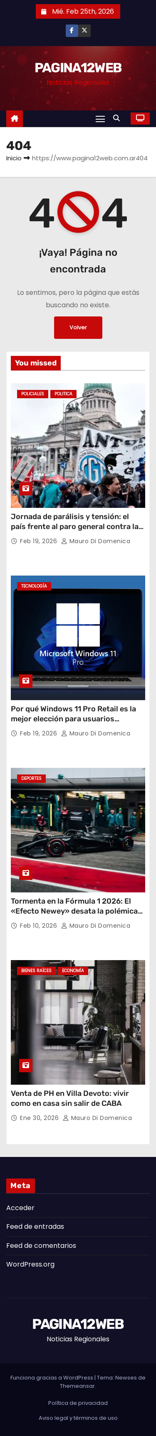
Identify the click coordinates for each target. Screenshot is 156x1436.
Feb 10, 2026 (39, 925)
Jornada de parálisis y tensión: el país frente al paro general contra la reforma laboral (75, 526)
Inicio (14, 158)
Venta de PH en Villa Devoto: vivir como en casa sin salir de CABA (70, 1098)
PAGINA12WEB (78, 68)
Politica (63, 394)
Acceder (20, 1208)
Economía (73, 971)
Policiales (32, 394)
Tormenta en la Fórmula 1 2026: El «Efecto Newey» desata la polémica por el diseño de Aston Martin (74, 911)
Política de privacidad (78, 1403)
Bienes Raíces (36, 971)
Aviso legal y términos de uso (78, 1418)
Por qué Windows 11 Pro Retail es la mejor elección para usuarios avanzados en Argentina (73, 718)
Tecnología (34, 586)
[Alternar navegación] (100, 119)
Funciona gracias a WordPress (52, 1378)
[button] (118, 118)
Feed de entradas (35, 1226)
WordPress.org (30, 1264)
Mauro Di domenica (96, 541)
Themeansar (77, 1386)
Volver (78, 327)
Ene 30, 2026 (40, 1118)
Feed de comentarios (41, 1245)
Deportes (31, 778)
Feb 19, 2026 (39, 541)
